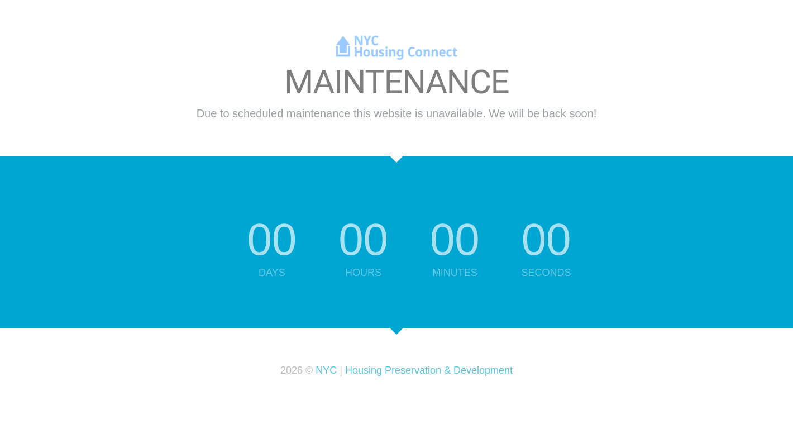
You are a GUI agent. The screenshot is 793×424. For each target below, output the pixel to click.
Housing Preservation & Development (429, 370)
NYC (326, 370)
